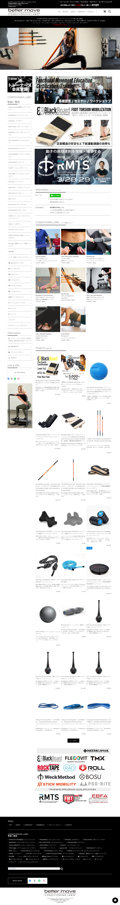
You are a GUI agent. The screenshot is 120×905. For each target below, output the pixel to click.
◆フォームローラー (14, 268)
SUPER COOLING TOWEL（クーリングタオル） (19, 237)
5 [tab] (64, 72)
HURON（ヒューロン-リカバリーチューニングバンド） (19, 217)
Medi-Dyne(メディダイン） (16, 193)
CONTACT (91, 11)
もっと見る (73, 740)
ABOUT (73, 11)
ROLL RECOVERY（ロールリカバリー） (19, 142)
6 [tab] (67, 72)
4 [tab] (61, 72)
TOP (59, 11)
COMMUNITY (81, 11)
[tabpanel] (60, 49)
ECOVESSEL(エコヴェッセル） (17, 210)
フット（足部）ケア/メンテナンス (18, 257)
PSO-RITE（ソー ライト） (16, 181)
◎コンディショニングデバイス (17, 325)
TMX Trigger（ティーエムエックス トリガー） (19, 175)
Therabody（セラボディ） (16, 121)
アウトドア (11, 320)
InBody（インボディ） (15, 224)
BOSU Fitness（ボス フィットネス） (19, 126)
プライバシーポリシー (54, 825)
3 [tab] (59, 72)
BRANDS (65, 11)
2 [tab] (56, 72)
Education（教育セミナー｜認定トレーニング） (19, 245)
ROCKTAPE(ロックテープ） (16, 162)
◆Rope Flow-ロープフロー (16, 263)
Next (117, 49)
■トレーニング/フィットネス (16, 302)
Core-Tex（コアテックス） (16, 229)
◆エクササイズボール (15, 285)
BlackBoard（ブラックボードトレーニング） (19, 133)
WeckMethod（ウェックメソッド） (18, 115)
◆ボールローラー (13, 274)
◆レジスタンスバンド (15, 291)
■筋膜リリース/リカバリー (16, 297)
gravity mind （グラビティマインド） (19, 187)
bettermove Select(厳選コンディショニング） (19, 108)
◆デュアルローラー (14, 280)
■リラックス (12, 314)
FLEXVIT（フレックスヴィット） (18, 168)
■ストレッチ (12, 308)
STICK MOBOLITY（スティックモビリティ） (19, 155)
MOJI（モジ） (12, 199)
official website (20, 372)
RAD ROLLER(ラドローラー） (17, 148)
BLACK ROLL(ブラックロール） (17, 204)
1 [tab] (53, 72)
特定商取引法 (39, 825)
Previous (3, 49)
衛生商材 (11, 251)
